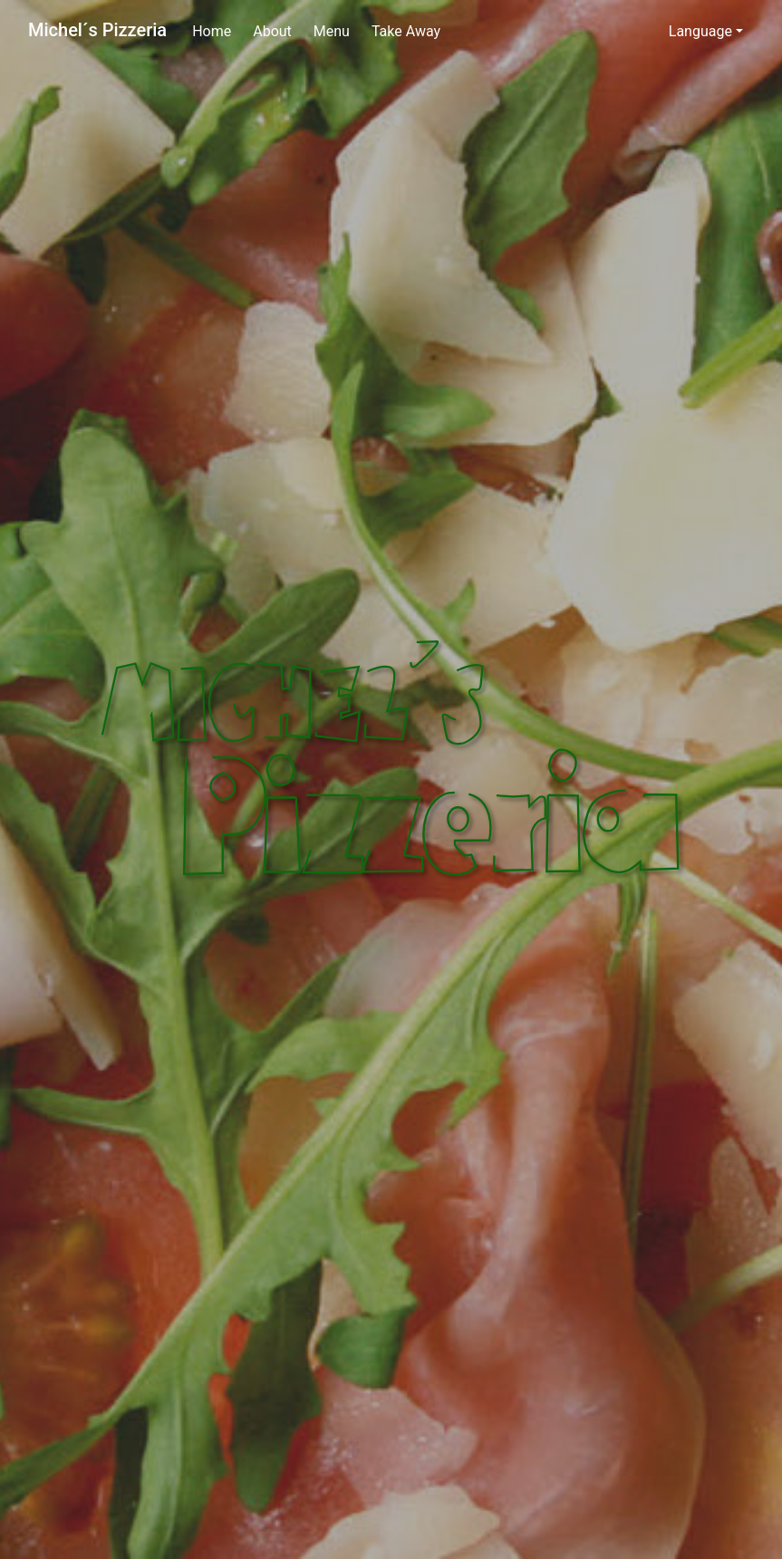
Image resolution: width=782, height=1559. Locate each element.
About (272, 31)
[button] (705, 32)
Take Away (406, 31)
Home (211, 31)
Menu (332, 31)
